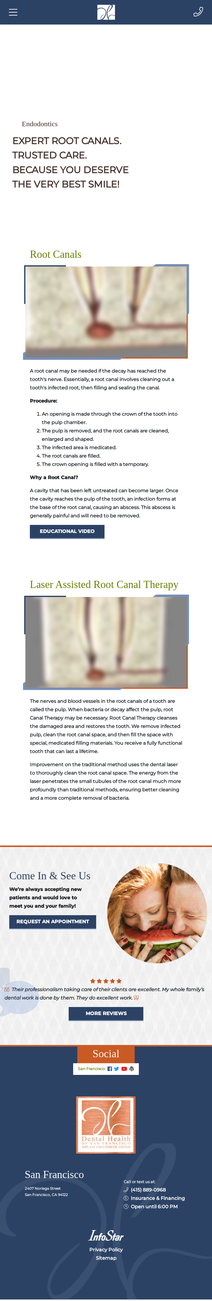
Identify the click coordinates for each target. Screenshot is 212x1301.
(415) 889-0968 (148, 1190)
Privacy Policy (106, 1250)
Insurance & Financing (158, 1198)
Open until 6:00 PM (154, 1206)
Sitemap (106, 1258)
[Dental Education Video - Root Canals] (67, 532)
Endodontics (40, 124)
